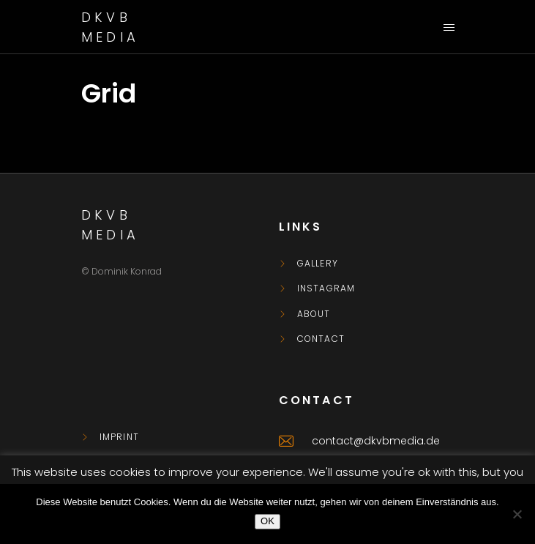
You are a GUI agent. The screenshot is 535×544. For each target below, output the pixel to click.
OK (267, 520)
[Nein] (516, 514)
